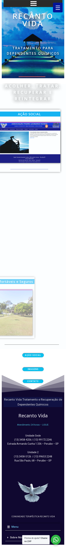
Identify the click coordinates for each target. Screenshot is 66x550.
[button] (33, 527)
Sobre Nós (16, 537)
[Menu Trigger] (58, 7)
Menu (14, 526)
